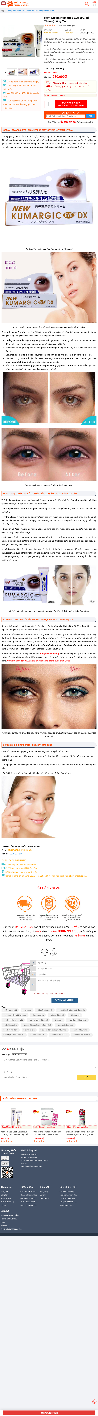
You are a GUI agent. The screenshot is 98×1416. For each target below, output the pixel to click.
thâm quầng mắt (11, 1010)
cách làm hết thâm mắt (77, 1020)
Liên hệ (3, 1205)
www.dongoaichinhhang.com (31, 1166)
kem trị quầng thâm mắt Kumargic (72, 1010)
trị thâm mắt (75, 1015)
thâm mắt (58, 1020)
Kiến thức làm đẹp (7, 1202)
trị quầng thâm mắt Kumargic (15, 1015)
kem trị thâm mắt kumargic (14, 1035)
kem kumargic (38, 1015)
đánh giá (70, 26)
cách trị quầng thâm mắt (39, 1020)
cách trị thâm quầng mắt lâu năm (54, 1030)
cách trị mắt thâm (11, 1030)
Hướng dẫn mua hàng (28, 1195)
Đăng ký (43, 1195)
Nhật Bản (69, 33)
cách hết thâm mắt (80, 1030)
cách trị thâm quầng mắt (14, 1020)
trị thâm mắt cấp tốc (59, 1035)
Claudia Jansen (51, 33)
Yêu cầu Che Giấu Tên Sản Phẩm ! (47, 993)
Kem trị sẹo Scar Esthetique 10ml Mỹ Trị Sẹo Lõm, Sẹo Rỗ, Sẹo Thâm (15, 1134)
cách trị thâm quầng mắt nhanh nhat (37, 1025)
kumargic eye (30, 1030)
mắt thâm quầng (11, 1025)
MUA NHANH (49, 1413)
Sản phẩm (4, 1195)
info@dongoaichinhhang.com (37, 1160)
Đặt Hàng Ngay (71, 104)
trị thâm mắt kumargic (83, 1035)
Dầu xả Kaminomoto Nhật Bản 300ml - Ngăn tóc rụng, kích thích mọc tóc (80, 1134)
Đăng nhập (44, 1191)
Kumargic (27, 1010)
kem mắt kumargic (38, 1035)
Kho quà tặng (6, 1198)
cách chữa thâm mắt (65, 1025)
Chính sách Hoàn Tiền (28, 1205)
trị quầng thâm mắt (45, 1010)
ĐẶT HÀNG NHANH (65, 1000)
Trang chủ (4, 1191)
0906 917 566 (70, 122)
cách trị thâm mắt (57, 1015)
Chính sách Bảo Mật (27, 1191)
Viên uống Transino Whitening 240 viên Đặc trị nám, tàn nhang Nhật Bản (47, 1134)
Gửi (86, 1077)
